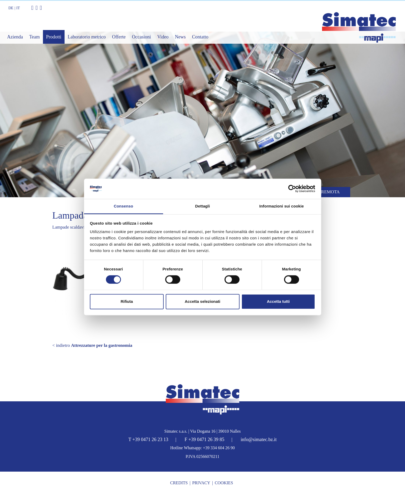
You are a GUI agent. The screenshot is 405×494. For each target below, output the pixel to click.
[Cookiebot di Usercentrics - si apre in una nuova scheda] (292, 189)
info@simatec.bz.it (259, 439)
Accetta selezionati (202, 301)
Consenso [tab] (123, 206)
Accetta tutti (278, 301)
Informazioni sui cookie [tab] (281, 206)
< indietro (92, 345)
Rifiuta (127, 301)
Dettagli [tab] (202, 206)
